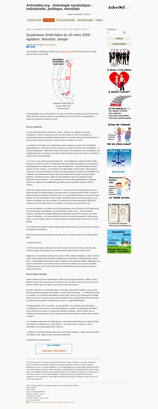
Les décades (49, 20)
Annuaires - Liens (68, 402)
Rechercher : (112, 29)
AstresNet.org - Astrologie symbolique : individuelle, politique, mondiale (59, 7)
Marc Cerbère (51, 45)
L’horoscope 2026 (34, 20)
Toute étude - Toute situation (54, 351)
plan (36, 402)
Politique (99, 20)
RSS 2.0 (30, 402)
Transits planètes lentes (65, 20)
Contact (41, 402)
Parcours (47, 402)
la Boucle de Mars (65, 51)
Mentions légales (56, 402)
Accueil (28, 29)
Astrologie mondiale (85, 20)
